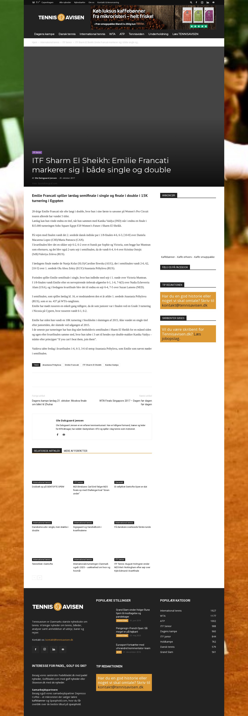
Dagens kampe (44, 34)
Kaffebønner (168, 257)
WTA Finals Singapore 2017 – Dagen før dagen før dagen (125, 402)
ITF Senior (67, 42)
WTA (112, 34)
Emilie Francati (72, 365)
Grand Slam (122, 620)
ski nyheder (58, 682)
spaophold (75, 704)
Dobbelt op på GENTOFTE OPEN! (48, 486)
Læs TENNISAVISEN (185, 34)
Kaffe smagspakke (204, 257)
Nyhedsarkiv (79, 2)
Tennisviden (136, 34)
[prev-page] (34, 578)
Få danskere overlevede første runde (132, 527)
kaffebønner (38, 700)
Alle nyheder (65, 2)
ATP (122, 34)
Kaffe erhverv (184, 257)
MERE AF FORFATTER (75, 451)
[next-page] (40, 578)
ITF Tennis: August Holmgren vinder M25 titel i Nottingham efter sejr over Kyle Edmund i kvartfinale (132, 567)
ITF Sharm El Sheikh (92, 365)
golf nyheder (73, 678)
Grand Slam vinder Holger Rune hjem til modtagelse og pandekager (133, 613)
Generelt (119, 482)
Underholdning (158, 34)
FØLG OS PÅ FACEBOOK (175, 267)
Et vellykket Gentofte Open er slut (130, 486)
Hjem (34, 42)
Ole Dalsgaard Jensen (46, 178)
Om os (91, 2)
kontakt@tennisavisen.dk (185, 305)
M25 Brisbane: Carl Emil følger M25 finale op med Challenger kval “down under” (91, 490)
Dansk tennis (67, 34)
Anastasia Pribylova (52, 365)
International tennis (92, 34)
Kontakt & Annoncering (108, 2)
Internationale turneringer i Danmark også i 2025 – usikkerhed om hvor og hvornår (91, 567)
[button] (191, 2)
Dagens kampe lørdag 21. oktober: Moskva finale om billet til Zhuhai (59, 402)
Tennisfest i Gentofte (42, 564)
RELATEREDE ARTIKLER (47, 451)
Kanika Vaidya (111, 365)
